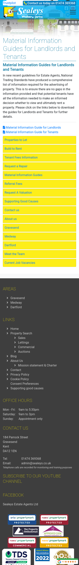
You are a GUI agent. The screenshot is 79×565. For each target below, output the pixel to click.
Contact (15, 370)
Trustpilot (9, 3)
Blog (13, 356)
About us (11, 219)
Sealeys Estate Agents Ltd (20, 504)
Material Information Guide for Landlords (32, 127)
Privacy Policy (19, 374)
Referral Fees (13, 184)
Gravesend (12, 227)
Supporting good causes (26, 388)
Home (14, 329)
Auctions (24, 351)
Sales (22, 338)
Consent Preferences (24, 384)
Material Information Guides (23, 175)
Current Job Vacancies (20, 263)
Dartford (10, 245)
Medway (10, 236)
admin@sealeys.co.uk (36, 463)
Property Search (21, 333)
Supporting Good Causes (21, 201)
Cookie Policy (19, 379)
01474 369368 (65, 3)
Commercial (26, 347)
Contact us (12, 210)
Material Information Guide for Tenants (30, 132)
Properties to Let (16, 140)
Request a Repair (16, 166)
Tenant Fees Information (21, 157)
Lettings (23, 342)
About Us (16, 361)
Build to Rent (13, 149)
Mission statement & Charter (37, 365)
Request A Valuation (18, 192)
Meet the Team (15, 254)
